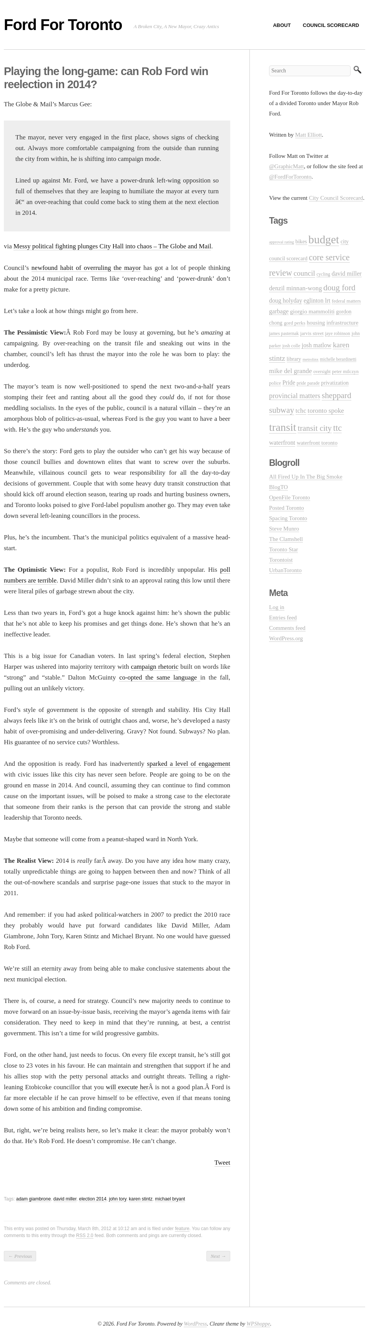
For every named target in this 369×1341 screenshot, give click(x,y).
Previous (20, 1256)
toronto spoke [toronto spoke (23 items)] (326, 410)
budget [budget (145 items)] (323, 239)
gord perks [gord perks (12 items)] (294, 323)
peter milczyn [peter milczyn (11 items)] (345, 371)
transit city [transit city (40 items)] (315, 428)
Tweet (222, 1162)
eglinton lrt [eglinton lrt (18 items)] (317, 300)
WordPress (195, 1324)
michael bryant (170, 1199)
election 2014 (92, 1199)
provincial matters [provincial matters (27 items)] (294, 396)
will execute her (127, 1087)
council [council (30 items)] (304, 273)
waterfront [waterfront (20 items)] (282, 442)
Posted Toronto (286, 508)
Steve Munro (284, 529)
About (282, 25)
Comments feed (287, 628)
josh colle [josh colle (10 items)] (292, 345)
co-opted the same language (159, 677)
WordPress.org (286, 638)
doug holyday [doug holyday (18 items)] (285, 300)
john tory (117, 1199)
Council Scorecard (331, 25)
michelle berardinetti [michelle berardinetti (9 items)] (338, 359)
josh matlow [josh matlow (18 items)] (316, 345)
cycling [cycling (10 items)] (323, 274)
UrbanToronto (285, 570)
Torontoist (281, 560)
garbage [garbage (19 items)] (279, 311)
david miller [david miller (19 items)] (347, 273)
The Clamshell (286, 539)
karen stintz (140, 1199)
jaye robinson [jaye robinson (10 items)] (337, 333)
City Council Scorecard (336, 198)
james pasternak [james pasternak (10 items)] (284, 333)
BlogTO (278, 487)
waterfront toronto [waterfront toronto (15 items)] (317, 443)
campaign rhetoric (155, 666)
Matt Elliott (308, 135)
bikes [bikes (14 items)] (301, 241)
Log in (276, 607)
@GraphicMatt (286, 166)
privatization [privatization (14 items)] (335, 383)
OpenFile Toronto (289, 497)
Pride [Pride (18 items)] (289, 382)
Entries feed (283, 617)
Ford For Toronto (63, 24)
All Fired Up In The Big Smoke (305, 477)
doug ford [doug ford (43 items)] (339, 287)
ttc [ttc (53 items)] (337, 428)
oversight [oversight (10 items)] (322, 371)
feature (182, 1228)
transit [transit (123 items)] (282, 427)
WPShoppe (258, 1324)
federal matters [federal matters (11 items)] (346, 301)
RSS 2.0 (84, 1235)
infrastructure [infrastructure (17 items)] (342, 322)
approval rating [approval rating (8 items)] (281, 242)
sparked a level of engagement (188, 763)
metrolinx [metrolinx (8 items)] (310, 359)
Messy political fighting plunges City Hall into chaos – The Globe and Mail (112, 246)
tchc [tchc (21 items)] (301, 410)
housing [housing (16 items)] (316, 323)
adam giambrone (33, 1199)
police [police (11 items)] (275, 383)
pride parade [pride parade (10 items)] (308, 383)
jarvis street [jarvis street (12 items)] (312, 333)
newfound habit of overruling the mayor (86, 267)
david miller (64, 1199)
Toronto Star (283, 549)
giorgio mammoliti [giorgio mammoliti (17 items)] (312, 311)
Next (218, 1256)
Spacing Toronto (288, 518)
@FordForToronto (290, 177)
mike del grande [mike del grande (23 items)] (290, 371)
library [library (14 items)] (294, 359)
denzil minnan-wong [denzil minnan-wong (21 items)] (295, 288)
